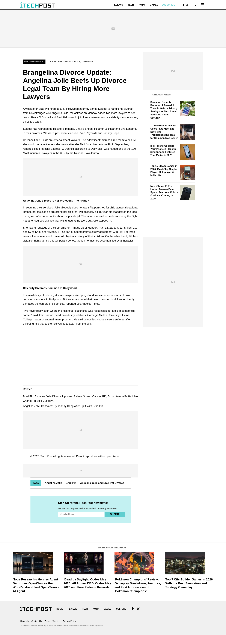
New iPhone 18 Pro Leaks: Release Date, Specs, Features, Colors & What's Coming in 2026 (164, 192)
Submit (114, 514)
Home (59, 609)
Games (154, 4)
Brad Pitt (71, 483)
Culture (52, 62)
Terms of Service (52, 621)
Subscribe (168, 4)
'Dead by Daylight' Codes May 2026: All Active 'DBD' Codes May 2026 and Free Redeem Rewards (87, 583)
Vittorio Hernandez (34, 62)
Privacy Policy (69, 621)
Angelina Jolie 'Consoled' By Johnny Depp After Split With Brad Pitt (63, 406)
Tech (131, 4)
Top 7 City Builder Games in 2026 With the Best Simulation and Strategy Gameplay (189, 583)
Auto (142, 4)
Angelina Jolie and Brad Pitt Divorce (102, 483)
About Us (24, 621)
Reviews (118, 4)
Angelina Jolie (53, 483)
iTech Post (46, 456)
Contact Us (36, 621)
